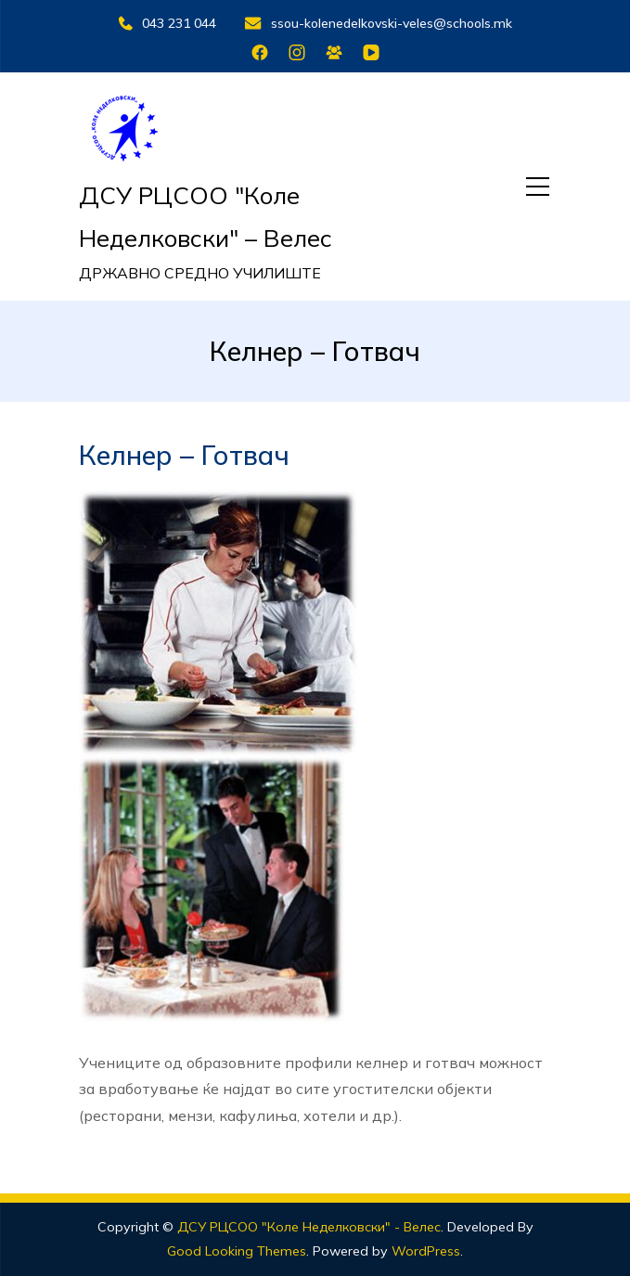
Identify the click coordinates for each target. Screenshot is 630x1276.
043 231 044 (167, 23)
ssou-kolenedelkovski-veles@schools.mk (378, 23)
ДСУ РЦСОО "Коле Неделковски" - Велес (309, 1226)
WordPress (426, 1251)
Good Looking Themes (236, 1251)
